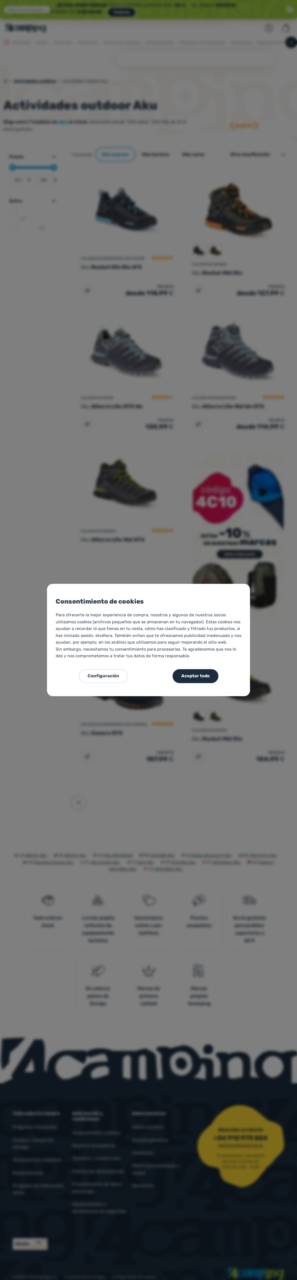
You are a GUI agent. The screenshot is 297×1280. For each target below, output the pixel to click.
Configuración (103, 675)
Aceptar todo (195, 675)
